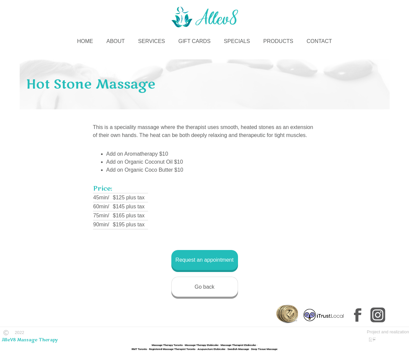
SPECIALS (237, 41)
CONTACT (319, 41)
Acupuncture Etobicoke (211, 349)
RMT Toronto (139, 349)
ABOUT (115, 41)
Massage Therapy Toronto (167, 345)
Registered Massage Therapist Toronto (172, 349)
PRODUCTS (278, 41)
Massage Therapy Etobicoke (201, 345)
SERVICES (151, 41)
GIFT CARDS (194, 41)
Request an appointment (204, 260)
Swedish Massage (238, 349)
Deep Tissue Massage (264, 349)
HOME (85, 41)
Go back (205, 287)
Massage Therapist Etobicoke (238, 345)
